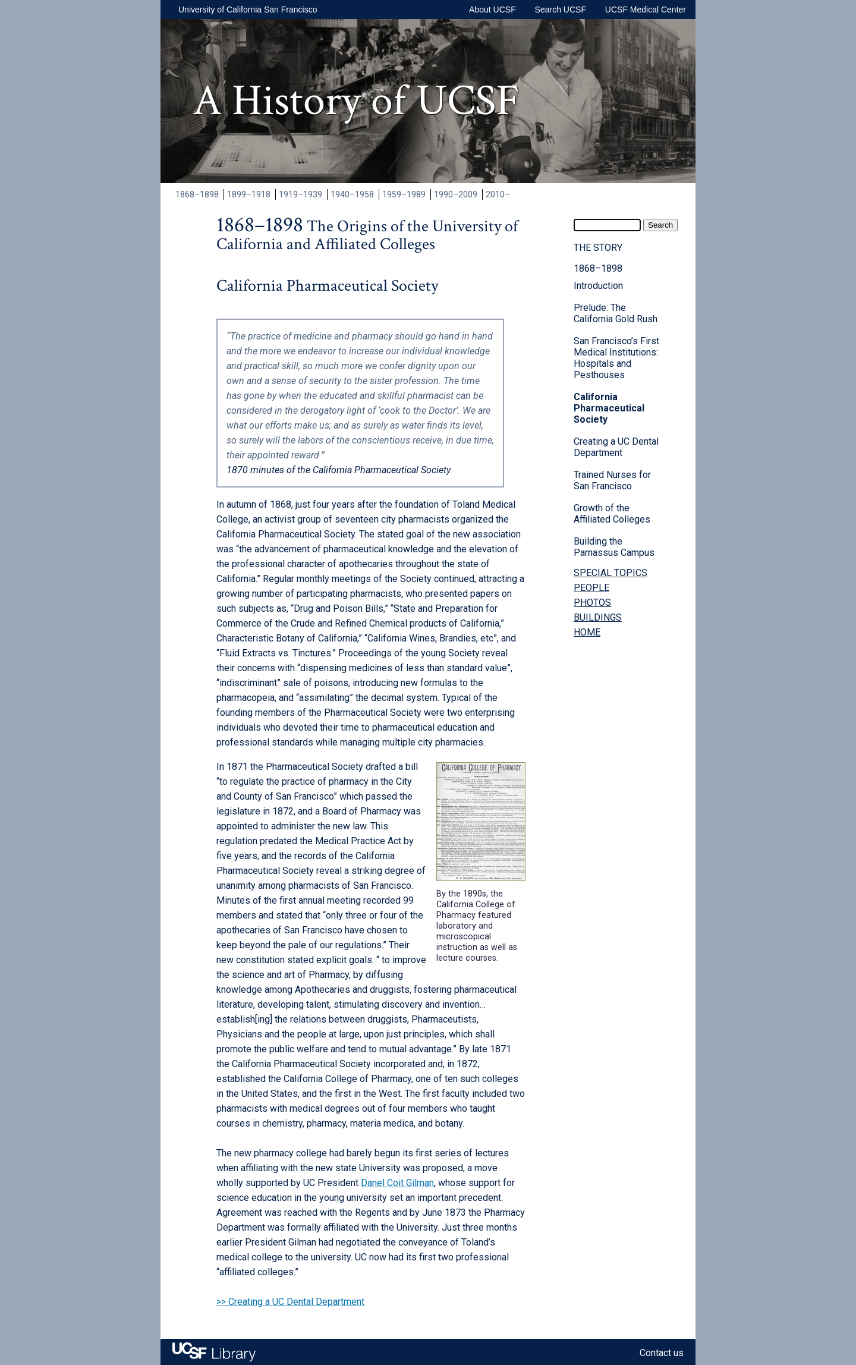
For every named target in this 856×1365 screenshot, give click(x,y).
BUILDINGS (598, 617)
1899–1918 (248, 194)
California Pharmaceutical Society (609, 408)
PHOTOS (592, 602)
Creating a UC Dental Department (616, 447)
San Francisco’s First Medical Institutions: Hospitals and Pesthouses (616, 357)
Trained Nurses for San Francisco (612, 480)
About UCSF (492, 9)
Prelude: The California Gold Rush (615, 313)
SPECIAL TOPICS (610, 572)
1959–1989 (404, 194)
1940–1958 (352, 194)
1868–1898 (197, 194)
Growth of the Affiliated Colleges (612, 513)
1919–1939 (300, 194)
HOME (587, 632)
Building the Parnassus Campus (614, 547)
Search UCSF (560, 9)
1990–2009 (455, 194)
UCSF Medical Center (645, 9)
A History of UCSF (356, 101)
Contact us (662, 1352)
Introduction (598, 285)
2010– (498, 194)
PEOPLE (591, 587)
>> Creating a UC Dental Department (290, 1301)
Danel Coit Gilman (397, 1182)
